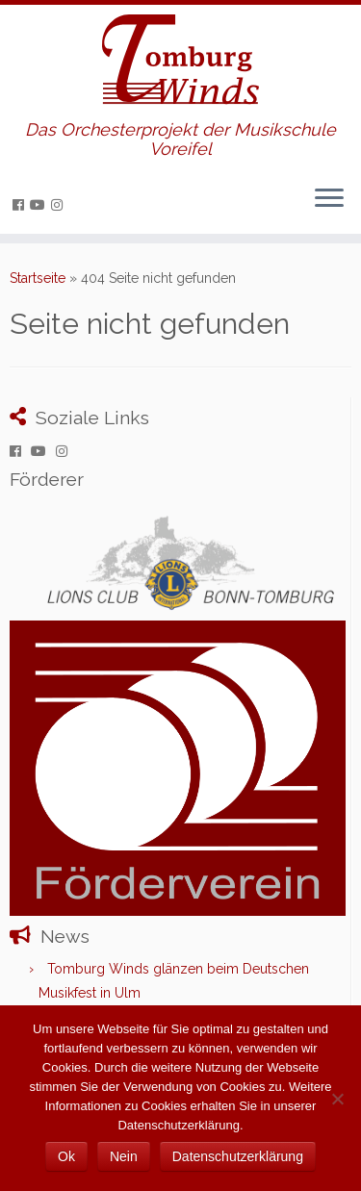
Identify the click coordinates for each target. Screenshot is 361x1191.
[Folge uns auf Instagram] (59, 205)
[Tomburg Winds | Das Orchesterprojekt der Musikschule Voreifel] (180, 62)
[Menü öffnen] (329, 199)
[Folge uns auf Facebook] (21, 205)
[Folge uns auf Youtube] (40, 205)
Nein (124, 1156)
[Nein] (337, 1098)
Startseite (37, 278)
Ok (66, 1156)
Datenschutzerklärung (237, 1156)
